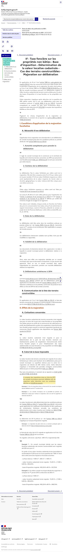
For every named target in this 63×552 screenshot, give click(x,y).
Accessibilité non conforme (8, 544)
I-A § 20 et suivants (36, 383)
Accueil (3, 23)
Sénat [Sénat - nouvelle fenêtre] (33, 519)
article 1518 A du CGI (46, 404)
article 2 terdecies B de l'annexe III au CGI (34, 197)
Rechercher (36, 19)
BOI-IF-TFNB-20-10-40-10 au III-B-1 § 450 (41, 426)
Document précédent (26, 55)
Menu (60, 2)
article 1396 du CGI (48, 283)
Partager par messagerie (12, 51)
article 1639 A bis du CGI (44, 103)
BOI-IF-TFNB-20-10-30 (47, 412)
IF (19, 23)
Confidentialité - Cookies (41, 544)
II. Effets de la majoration (7, 80)
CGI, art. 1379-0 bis (39, 160)
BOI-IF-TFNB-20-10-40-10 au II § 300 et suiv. (41, 304)
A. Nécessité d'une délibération (10, 68)
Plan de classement (11, 23)
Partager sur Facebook (11, 46)
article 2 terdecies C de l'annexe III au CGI (41, 198)
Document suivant (54, 55)
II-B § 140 (41, 107)
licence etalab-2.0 (35, 550)
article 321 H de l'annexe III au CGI (31, 191)
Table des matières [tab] (8, 30)
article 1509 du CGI (28, 404)
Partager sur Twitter (3, 51)
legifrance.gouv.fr (30, 539)
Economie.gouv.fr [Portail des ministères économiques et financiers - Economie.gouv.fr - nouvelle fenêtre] (36, 514)
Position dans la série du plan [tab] (11, 34)
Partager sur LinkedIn (7, 51)
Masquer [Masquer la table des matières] (7, 56)
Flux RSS (19, 499)
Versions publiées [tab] (7, 37)
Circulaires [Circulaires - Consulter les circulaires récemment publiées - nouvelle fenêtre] (34, 506)
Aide (2, 499)
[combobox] (19, 19)
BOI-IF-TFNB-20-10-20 (32, 412)
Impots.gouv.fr (35, 516)
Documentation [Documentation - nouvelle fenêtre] (20, 504)
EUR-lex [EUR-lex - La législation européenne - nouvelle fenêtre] (34, 511)
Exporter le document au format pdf (3, 41)
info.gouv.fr (4, 539)
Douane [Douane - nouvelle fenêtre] (34, 508)
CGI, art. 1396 (47, 369)
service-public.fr (16, 539)
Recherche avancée (49, 19)
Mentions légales (21, 544)
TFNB (23, 23)
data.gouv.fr (42, 539)
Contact (3, 502)
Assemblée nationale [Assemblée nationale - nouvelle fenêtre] (37, 499)
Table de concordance (22, 502)
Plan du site (30, 544)
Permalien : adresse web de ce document (3, 46)
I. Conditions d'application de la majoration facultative (9, 62)
